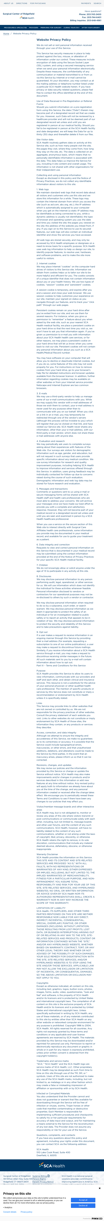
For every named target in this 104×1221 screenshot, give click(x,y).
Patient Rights (39, 1179)
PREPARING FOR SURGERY (51, 28)
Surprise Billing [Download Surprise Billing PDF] (41, 1176)
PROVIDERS (33, 28)
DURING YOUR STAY (71, 28)
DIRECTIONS (21, 3)
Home (6, 33)
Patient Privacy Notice (42, 1182)
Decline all (83, 1205)
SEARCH (97, 3)
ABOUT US (8, 3)
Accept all (83, 1200)
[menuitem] (8, 3)
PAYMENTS (86, 3)
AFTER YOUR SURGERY (91, 28)
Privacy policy (26, 1212)
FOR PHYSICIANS (38, 3)
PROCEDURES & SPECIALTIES (15, 28)
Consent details (9, 1212)
